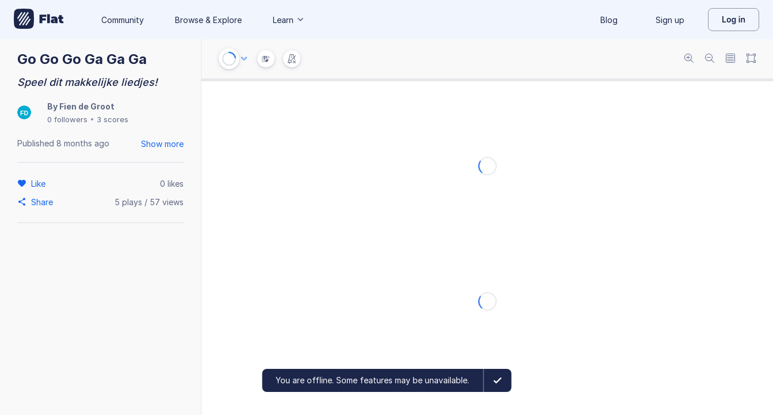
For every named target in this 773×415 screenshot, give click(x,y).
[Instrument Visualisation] (266, 58)
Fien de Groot (87, 106)
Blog (609, 20)
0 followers (67, 119)
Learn (289, 20)
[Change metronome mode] (291, 58)
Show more (162, 144)
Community (122, 20)
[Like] (40, 183)
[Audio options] (244, 58)
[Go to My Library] (39, 20)
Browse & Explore (208, 20)
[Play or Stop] (229, 58)
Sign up (670, 20)
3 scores (112, 119)
